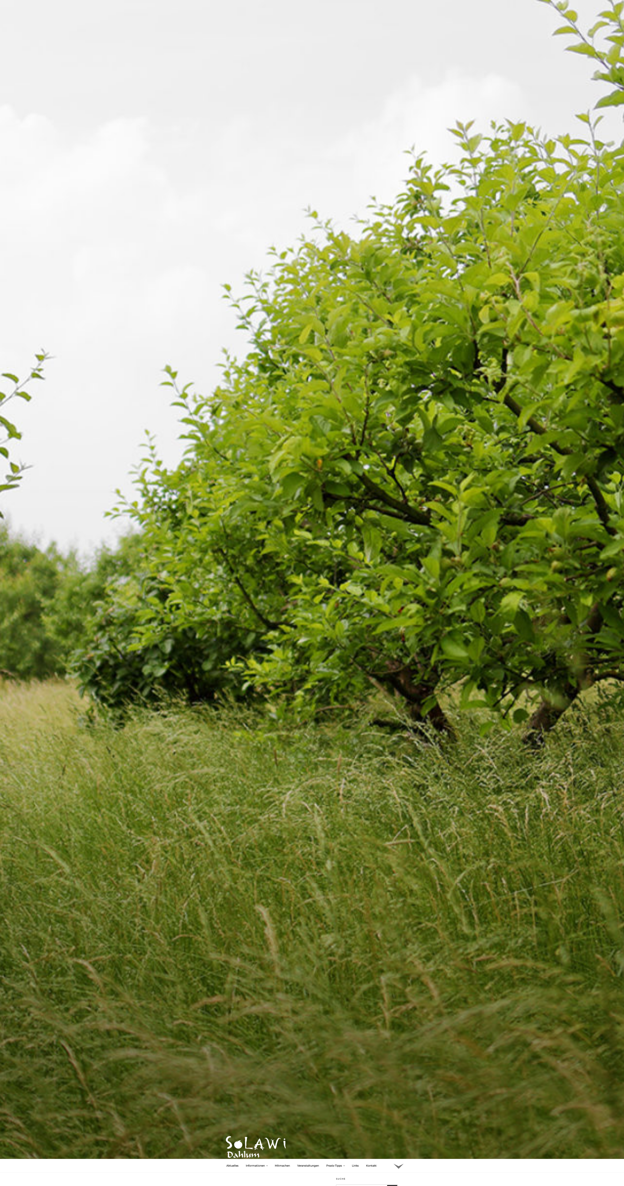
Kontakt (371, 1165)
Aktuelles (232, 1165)
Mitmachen (282, 1165)
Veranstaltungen (308, 1165)
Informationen (257, 1165)
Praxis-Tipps (335, 1165)
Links (355, 1165)
